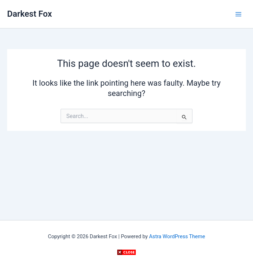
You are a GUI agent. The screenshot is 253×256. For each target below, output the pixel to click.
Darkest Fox (29, 14)
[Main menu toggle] (238, 14)
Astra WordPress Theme (177, 236)
